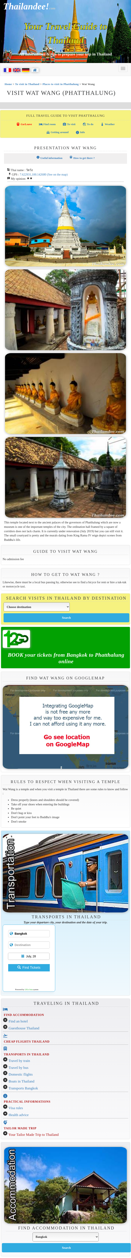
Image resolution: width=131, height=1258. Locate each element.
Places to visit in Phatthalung (60, 84)
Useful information (49, 158)
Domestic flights (21, 1074)
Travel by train (19, 1061)
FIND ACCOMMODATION (24, 1015)
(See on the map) (57, 174)
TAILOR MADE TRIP (20, 1128)
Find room (47, 124)
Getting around (57, 132)
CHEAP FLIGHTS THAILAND (27, 1041)
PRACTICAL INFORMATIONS (27, 1101)
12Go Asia (29, 989)
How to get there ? (82, 158)
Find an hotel (18, 1021)
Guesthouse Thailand (24, 1028)
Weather (107, 124)
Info (80, 132)
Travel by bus (19, 1068)
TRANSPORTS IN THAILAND (26, 1054)
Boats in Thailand (21, 1081)
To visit (69, 124)
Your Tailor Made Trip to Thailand (33, 1135)
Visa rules (16, 1108)
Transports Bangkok (23, 1088)
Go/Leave (24, 124)
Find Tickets (28, 967)
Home (8, 84)
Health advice (19, 1115)
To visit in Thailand (27, 84)
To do (88, 124)
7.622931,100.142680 (33, 174)
